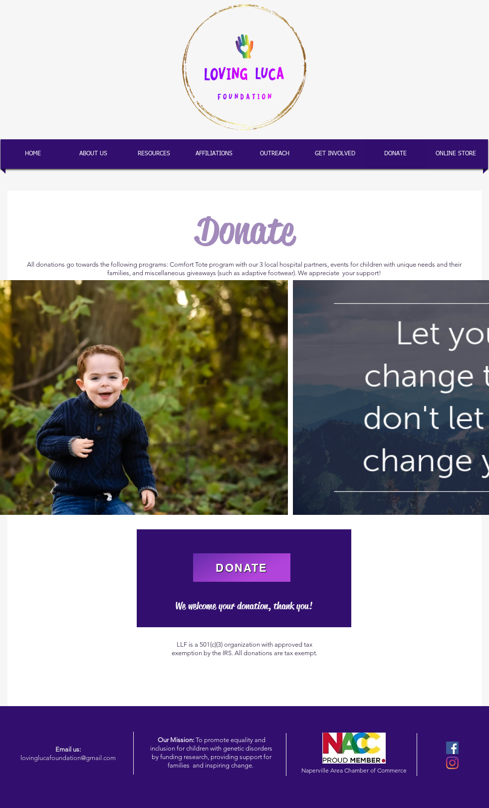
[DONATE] (241, 567)
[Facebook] (452, 748)
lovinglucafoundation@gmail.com (68, 758)
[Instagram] (452, 763)
